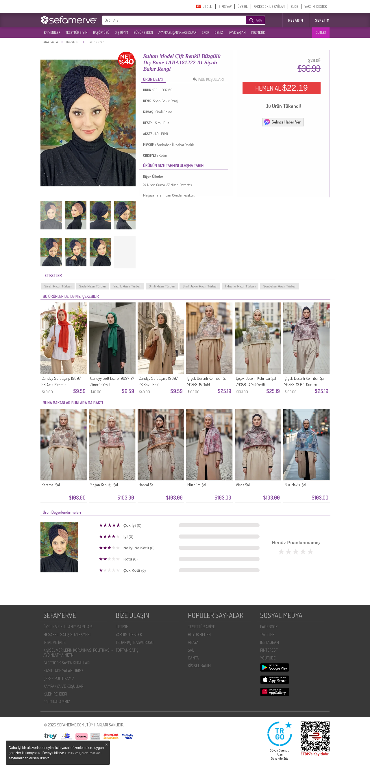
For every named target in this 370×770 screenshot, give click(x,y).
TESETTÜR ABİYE (201, 626)
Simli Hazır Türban (162, 286)
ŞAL (191, 650)
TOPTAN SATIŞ (127, 650)
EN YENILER (52, 32)
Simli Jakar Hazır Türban (199, 286)
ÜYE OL (243, 6)
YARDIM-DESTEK (315, 6)
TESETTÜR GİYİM (77, 32)
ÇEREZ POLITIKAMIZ (58, 678)
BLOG (294, 6)
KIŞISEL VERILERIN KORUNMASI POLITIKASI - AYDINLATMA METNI (78, 652)
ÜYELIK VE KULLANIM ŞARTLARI (67, 626)
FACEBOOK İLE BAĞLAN (269, 6)
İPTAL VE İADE (54, 642)
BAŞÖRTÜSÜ (101, 32)
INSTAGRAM (269, 642)
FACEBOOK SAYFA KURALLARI (66, 662)
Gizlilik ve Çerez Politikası (83, 753)
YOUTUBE (267, 657)
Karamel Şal (51, 484)
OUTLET (321, 32)
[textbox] (165, 20)
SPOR (205, 32)
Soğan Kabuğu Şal (104, 484)
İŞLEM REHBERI (55, 693)
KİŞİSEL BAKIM (199, 665)
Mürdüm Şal (196, 484)
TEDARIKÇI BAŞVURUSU (134, 642)
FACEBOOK (269, 626)
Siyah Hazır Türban (58, 286)
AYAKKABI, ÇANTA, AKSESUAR (177, 32)
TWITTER (267, 634)
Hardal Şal (146, 484)
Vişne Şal (243, 484)
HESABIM (295, 20)
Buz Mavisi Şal (295, 484)
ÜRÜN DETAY (153, 79)
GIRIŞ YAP (225, 6)
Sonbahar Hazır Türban (279, 286)
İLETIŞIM (122, 626)
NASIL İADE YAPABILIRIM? (63, 670)
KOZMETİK (258, 32)
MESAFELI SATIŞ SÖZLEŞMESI (66, 634)
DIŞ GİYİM (121, 32)
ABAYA (193, 642)
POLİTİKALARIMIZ (56, 701)
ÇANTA (193, 657)
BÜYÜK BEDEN (143, 32)
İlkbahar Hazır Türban (240, 286)
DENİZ (218, 32)
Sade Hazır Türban (92, 286)
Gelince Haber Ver (282, 121)
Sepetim (322, 20)
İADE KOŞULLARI (209, 79)
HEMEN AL (281, 87)
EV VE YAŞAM (237, 32)
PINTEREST (269, 650)
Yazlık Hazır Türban (127, 286)
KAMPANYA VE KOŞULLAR (63, 686)
